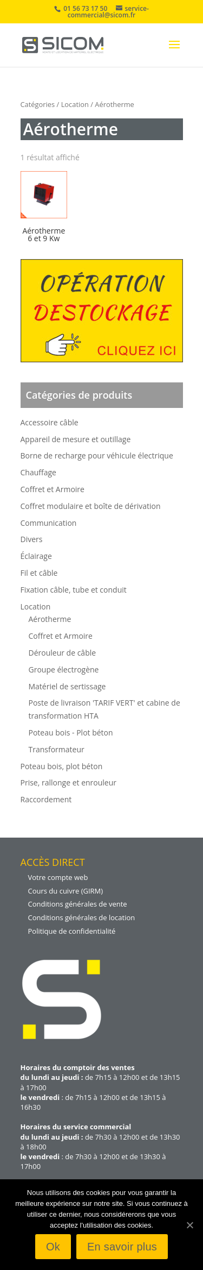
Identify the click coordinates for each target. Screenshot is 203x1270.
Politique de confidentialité (72, 931)
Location (75, 104)
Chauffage (38, 472)
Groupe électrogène (64, 669)
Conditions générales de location (81, 917)
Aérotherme (50, 619)
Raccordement (46, 799)
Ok (53, 1247)
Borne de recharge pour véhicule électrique (97, 455)
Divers (32, 539)
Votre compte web (58, 877)
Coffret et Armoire (52, 489)
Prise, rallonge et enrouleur (69, 782)
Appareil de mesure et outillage (76, 439)
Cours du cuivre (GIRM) (65, 891)
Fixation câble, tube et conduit (74, 589)
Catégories (38, 104)
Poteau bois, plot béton (62, 766)
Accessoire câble (49, 422)
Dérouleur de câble (62, 652)
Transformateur (56, 749)
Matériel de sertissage (67, 686)
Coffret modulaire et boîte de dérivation (91, 506)
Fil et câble (39, 573)
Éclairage (36, 556)
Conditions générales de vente (77, 904)
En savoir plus (122, 1247)
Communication (49, 523)
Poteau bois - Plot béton (71, 732)
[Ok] (189, 1224)
